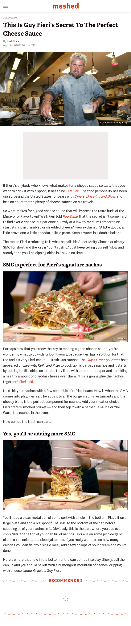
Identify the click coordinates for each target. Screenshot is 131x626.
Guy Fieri (72, 191)
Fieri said (26, 382)
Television (10, 18)
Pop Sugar (70, 216)
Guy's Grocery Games (103, 360)
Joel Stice (13, 41)
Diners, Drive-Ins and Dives (95, 196)
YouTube (121, 338)
